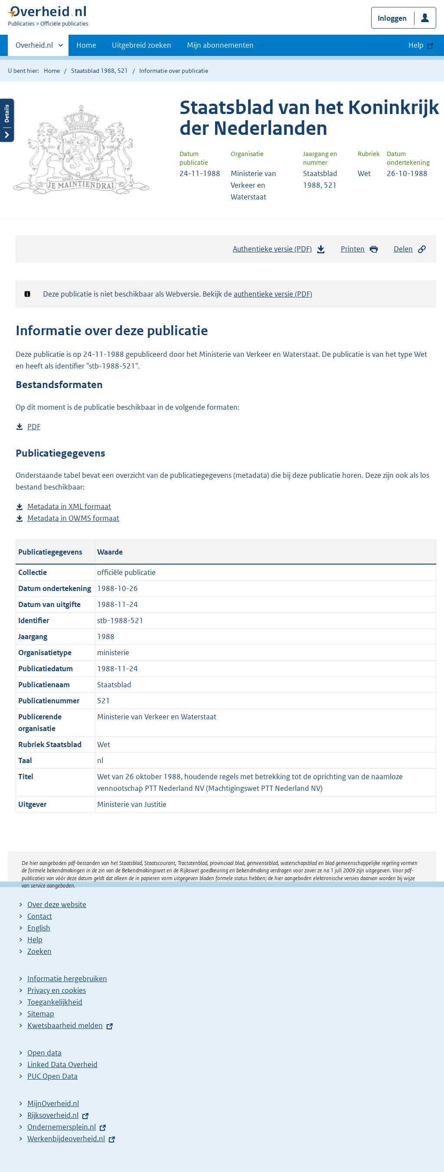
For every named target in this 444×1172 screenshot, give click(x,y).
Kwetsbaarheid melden (65, 1025)
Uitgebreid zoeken (141, 45)
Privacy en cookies (56, 990)
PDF (33, 427)
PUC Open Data (52, 1076)
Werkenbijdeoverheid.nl (66, 1138)
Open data (44, 1053)
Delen (410, 249)
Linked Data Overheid (62, 1064)
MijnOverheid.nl (53, 1103)
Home (86, 45)
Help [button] (416, 45)
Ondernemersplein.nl (61, 1127)
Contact (39, 916)
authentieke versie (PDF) (273, 294)
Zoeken (39, 951)
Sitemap (40, 1014)
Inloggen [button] (392, 18)
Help (34, 939)
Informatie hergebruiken (67, 978)
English (38, 928)
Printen (360, 249)
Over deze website (56, 904)
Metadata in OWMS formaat (73, 518)
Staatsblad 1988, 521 (99, 71)
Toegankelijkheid (54, 1002)
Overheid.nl (34, 47)
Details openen (7, 120)
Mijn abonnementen (220, 45)
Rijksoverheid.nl (52, 1115)
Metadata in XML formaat (69, 507)
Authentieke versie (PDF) (279, 251)
